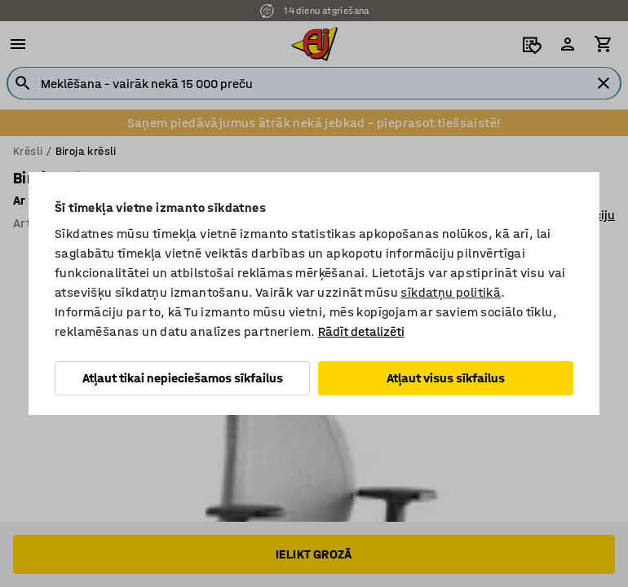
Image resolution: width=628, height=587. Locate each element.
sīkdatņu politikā (450, 292)
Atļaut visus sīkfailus (446, 378)
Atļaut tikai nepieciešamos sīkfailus (182, 378)
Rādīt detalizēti (361, 331)
